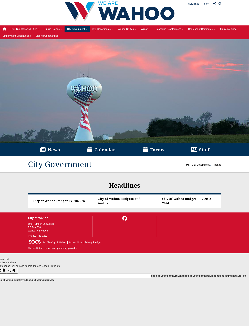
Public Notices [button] (53, 29)
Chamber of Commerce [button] (201, 29)
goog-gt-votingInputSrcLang (167, 275)
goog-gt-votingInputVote (40, 280)
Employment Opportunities (17, 35)
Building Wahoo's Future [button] (25, 29)
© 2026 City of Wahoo (54, 242)
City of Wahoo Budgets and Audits (119, 201)
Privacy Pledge (92, 242)
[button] (195, 4)
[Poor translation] (12, 271)
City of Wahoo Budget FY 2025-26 (59, 201)
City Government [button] (77, 29)
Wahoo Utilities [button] (127, 29)
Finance (217, 164)
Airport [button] (146, 29)
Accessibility (75, 242)
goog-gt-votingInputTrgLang (199, 275)
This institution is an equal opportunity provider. (52, 248)
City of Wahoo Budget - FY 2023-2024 (187, 201)
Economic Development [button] (169, 29)
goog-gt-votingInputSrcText (230, 275)
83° (207, 3)
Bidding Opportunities (47, 35)
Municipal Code (228, 29)
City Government (201, 164)
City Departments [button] (102, 29)
